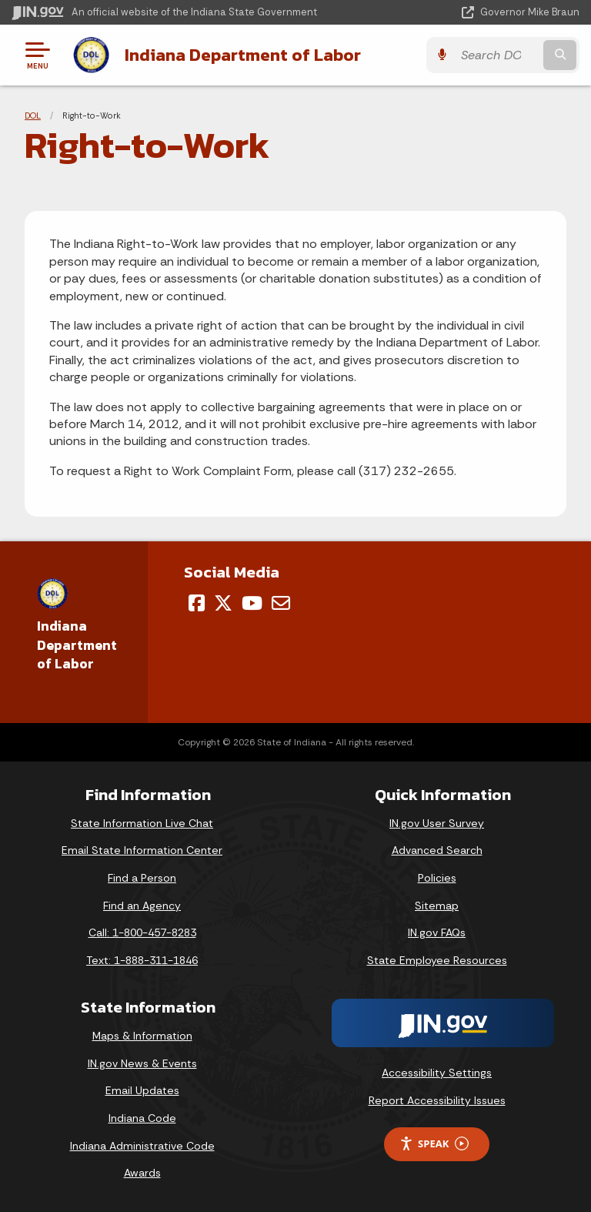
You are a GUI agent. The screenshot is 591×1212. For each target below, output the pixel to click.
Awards (142, 1173)
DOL (33, 115)
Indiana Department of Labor (243, 55)
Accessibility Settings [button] (437, 1073)
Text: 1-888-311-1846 (142, 960)
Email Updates (142, 1090)
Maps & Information (142, 1036)
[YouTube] (252, 603)
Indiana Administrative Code (142, 1146)
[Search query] (497, 55)
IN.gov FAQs (437, 932)
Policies (437, 878)
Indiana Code (142, 1118)
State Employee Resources (437, 960)
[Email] (281, 603)
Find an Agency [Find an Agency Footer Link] (142, 905)
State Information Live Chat (142, 823)
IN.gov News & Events (142, 1063)
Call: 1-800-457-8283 (142, 932)
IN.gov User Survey (436, 823)
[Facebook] (197, 603)
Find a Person (142, 878)
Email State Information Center (142, 850)
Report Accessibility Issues (437, 1100)
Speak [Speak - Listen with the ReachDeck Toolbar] (434, 1144)
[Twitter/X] (223, 603)
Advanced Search (437, 850)
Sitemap (437, 905)
